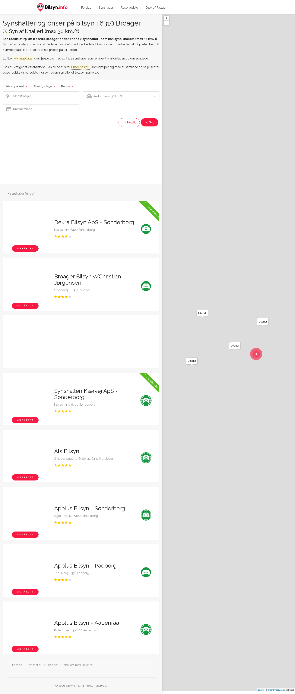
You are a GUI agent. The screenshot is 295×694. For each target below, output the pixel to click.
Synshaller (106, 7)
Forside (86, 7)
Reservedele (129, 7)
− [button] (167, 23)
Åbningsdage (42, 86)
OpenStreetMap (275, 692)
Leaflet (261, 692)
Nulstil (129, 122)
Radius (66, 86)
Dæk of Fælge (155, 7)
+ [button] (167, 18)
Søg (149, 122)
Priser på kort (14, 86)
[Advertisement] (81, 155)
